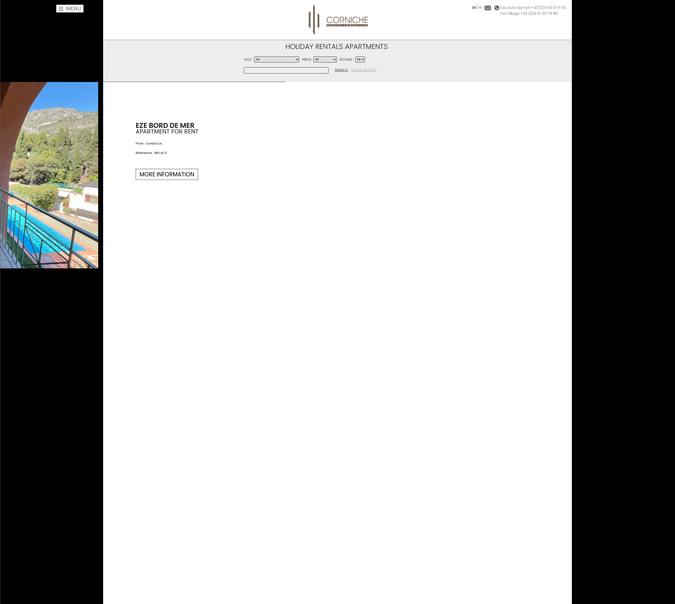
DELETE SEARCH (364, 69)
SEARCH (341, 69)
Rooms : (347, 59)
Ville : (248, 59)
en (474, 7)
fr (480, 7)
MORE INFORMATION (53, 174)
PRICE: (307, 59)
